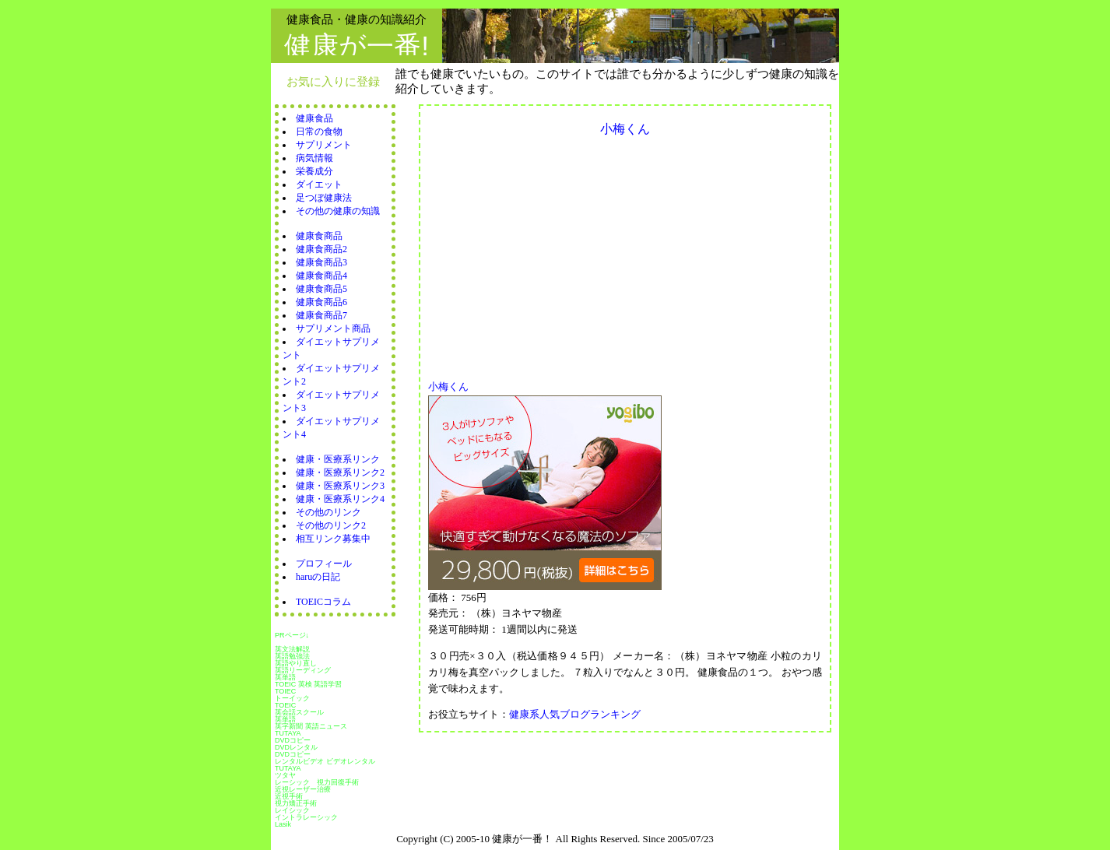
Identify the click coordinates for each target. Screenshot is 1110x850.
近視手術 (289, 796)
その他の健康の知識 (338, 210)
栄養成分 (314, 171)
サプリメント (324, 144)
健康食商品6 (321, 302)
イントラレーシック (306, 817)
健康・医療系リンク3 (340, 485)
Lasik (283, 824)
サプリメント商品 (333, 328)
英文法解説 (292, 649)
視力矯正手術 (296, 803)
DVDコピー (293, 740)
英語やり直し (296, 663)
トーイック (292, 698)
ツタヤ (285, 775)
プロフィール (324, 563)
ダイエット (319, 184)
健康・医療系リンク (338, 459)
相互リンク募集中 (333, 538)
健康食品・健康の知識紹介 (356, 19)
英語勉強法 (292, 656)
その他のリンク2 (331, 525)
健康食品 (314, 118)
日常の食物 (319, 131)
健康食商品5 (321, 288)
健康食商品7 (321, 315)
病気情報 (314, 158)
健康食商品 (319, 235)
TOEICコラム (323, 601)
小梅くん (453, 386)
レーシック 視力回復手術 (317, 782)
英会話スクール (299, 712)
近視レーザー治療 (303, 789)
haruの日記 (318, 576)
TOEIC (285, 705)
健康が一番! (356, 45)
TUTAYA (288, 733)
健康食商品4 (321, 275)
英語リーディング (303, 670)
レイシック (292, 810)
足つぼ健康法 (324, 197)
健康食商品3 (321, 262)
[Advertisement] (559, 254)
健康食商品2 (321, 249)
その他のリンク (328, 512)
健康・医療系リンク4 (340, 498)
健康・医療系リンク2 (340, 472)
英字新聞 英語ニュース (311, 726)
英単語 (285, 677)
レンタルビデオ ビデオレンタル (325, 761)
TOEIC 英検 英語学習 (308, 684)
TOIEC (285, 691)
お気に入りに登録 (333, 81)
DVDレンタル (296, 747)
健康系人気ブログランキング (575, 714)
